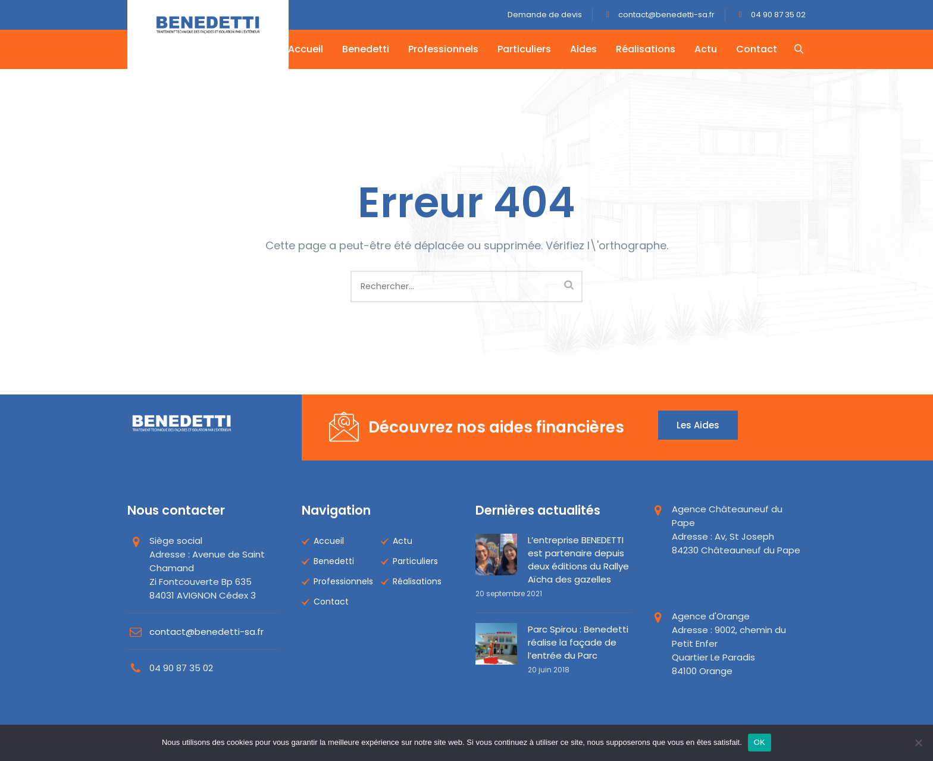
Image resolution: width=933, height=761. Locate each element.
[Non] (918, 743)
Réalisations (647, 49)
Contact (757, 49)
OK (759, 742)
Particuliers (525, 49)
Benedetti (366, 49)
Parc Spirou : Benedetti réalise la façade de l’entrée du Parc (578, 642)
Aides (584, 49)
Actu (707, 49)
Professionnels (444, 49)
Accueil (306, 49)
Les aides (698, 425)
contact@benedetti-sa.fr (665, 14)
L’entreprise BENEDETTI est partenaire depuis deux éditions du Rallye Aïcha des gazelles (578, 559)
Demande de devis (545, 14)
